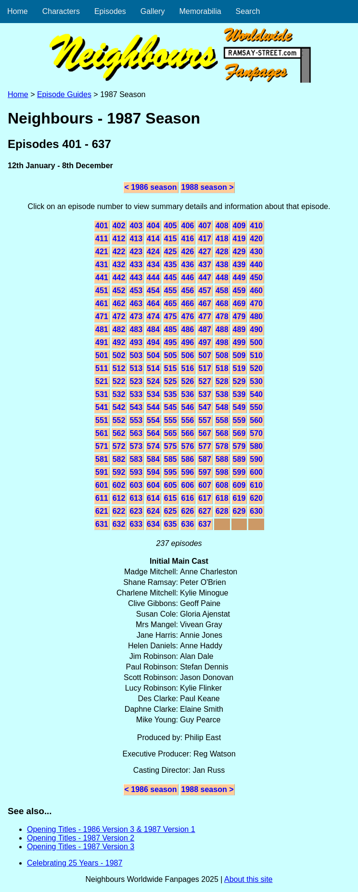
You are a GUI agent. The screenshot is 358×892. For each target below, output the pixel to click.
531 (101, 394)
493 (135, 342)
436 (187, 264)
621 (101, 511)
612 (119, 498)
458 (222, 290)
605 (170, 485)
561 (101, 433)
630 (256, 511)
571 (101, 446)
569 (239, 433)
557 (204, 420)
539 (239, 394)
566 (187, 433)
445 (170, 277)
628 (222, 511)
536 (187, 394)
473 (135, 316)
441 (101, 277)
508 (222, 355)
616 (187, 498)
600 (256, 472)
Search (248, 11)
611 (101, 498)
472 (119, 316)
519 (239, 368)
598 (222, 472)
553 (135, 420)
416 (187, 239)
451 (101, 290)
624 (153, 511)
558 (222, 420)
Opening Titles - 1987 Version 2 (80, 838)
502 (119, 355)
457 (204, 290)
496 (187, 342)
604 (153, 485)
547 (204, 407)
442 (119, 277)
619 (239, 498)
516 (187, 368)
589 (239, 459)
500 (256, 342)
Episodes (110, 11)
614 (153, 498)
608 (222, 485)
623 (135, 511)
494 (153, 342)
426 (187, 252)
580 (256, 446)
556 (187, 420)
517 (204, 368)
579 (239, 446)
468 (222, 303)
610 (256, 485)
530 (256, 381)
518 (222, 368)
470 (256, 303)
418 (222, 239)
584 (153, 459)
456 (187, 290)
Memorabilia (200, 11)
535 (170, 394)
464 (153, 303)
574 (153, 446)
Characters (61, 11)
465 (170, 303)
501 (101, 355)
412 (119, 239)
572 (119, 446)
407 (204, 226)
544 (153, 407)
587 (204, 459)
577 (204, 446)
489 (239, 329)
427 (204, 252)
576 (187, 446)
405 (170, 226)
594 (153, 472)
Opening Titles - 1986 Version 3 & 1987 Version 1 (111, 829)
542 (119, 407)
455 (170, 290)
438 (222, 264)
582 (119, 459)
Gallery (153, 11)
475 (170, 316)
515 (170, 368)
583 (135, 459)
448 (222, 277)
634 (153, 524)
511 (101, 368)
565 (170, 433)
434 (153, 264)
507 (204, 355)
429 (239, 252)
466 (187, 303)
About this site (248, 879)
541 (101, 407)
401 (101, 226)
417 (204, 239)
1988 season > (207, 187)
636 (187, 524)
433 (135, 264)
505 (170, 355)
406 (187, 226)
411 (101, 239)
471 (101, 316)
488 (222, 329)
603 (135, 485)
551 (101, 420)
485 (170, 329)
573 (135, 446)
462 (119, 303)
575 (170, 446)
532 (119, 394)
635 (170, 524)
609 (239, 485)
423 (135, 252)
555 (170, 420)
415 (170, 239)
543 (135, 407)
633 (135, 524)
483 (135, 329)
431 (101, 264)
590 (256, 459)
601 (101, 485)
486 (187, 329)
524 (153, 381)
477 (204, 316)
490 (256, 329)
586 (187, 459)
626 (187, 511)
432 (119, 264)
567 (204, 433)
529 (239, 381)
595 (170, 472)
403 (135, 226)
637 (204, 524)
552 (119, 420)
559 (239, 420)
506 (187, 355)
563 (135, 433)
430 (256, 252)
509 (239, 355)
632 (119, 524)
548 (222, 407)
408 (222, 226)
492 (119, 342)
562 (119, 433)
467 (204, 303)
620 (256, 498)
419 (239, 239)
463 (135, 303)
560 (256, 420)
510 (256, 355)
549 (239, 407)
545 (170, 407)
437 (204, 264)
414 (153, 239)
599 (239, 472)
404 (153, 226)
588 (222, 459)
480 (256, 316)
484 (153, 329)
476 (187, 316)
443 (135, 277)
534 (153, 394)
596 (187, 472)
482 (119, 329)
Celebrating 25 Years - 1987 (74, 863)
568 (222, 433)
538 (222, 394)
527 (204, 381)
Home (17, 11)
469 (239, 303)
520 (256, 368)
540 (256, 394)
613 (135, 498)
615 (170, 498)
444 (153, 277)
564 (153, 433)
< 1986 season (151, 187)
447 (204, 277)
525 (170, 381)
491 (101, 342)
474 (153, 316)
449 (239, 277)
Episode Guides (64, 94)
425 (170, 252)
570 (256, 433)
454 (153, 290)
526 (187, 381)
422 (119, 252)
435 (170, 264)
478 (222, 316)
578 (222, 446)
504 (153, 355)
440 (256, 264)
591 (101, 472)
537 (204, 394)
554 (153, 420)
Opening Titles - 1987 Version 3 (80, 846)
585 (170, 459)
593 (135, 472)
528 (222, 381)
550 (256, 407)
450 (256, 277)
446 (187, 277)
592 (119, 472)
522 (119, 381)
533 (135, 394)
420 (256, 239)
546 (187, 407)
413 (135, 239)
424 (153, 252)
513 (135, 368)
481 (101, 329)
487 (204, 329)
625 (170, 511)
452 (119, 290)
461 (101, 303)
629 (239, 511)
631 (101, 524)
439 (239, 264)
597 (204, 472)
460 (256, 290)
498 (222, 342)
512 (119, 368)
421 (101, 252)
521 (101, 381)
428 (222, 252)
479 (239, 316)
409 (239, 226)
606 (187, 485)
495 (170, 342)
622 (119, 511)
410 (256, 226)
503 (135, 355)
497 (204, 342)
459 (239, 290)
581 (101, 459)
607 (204, 485)
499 (239, 342)
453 (135, 290)
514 (153, 368)
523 (135, 381)
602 (119, 485)
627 (204, 511)
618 (222, 498)
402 (119, 226)
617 (204, 498)
